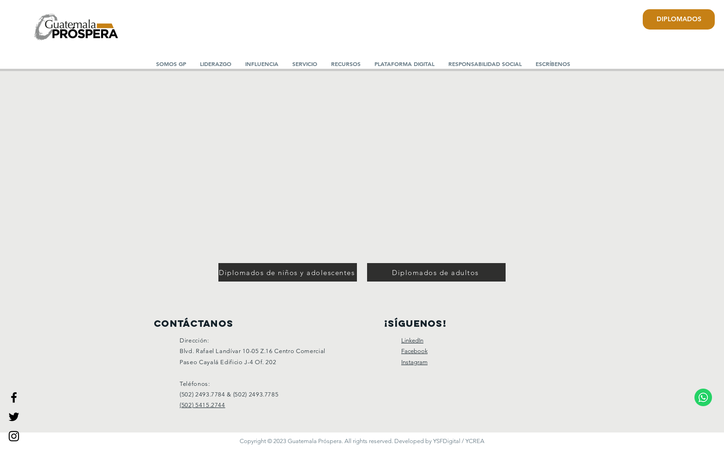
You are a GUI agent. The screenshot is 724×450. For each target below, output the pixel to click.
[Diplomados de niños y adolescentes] (287, 272)
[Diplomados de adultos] (436, 272)
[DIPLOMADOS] (679, 19)
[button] (215, 63)
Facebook (414, 351)
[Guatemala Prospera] (14, 397)
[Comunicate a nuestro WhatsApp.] (703, 397)
